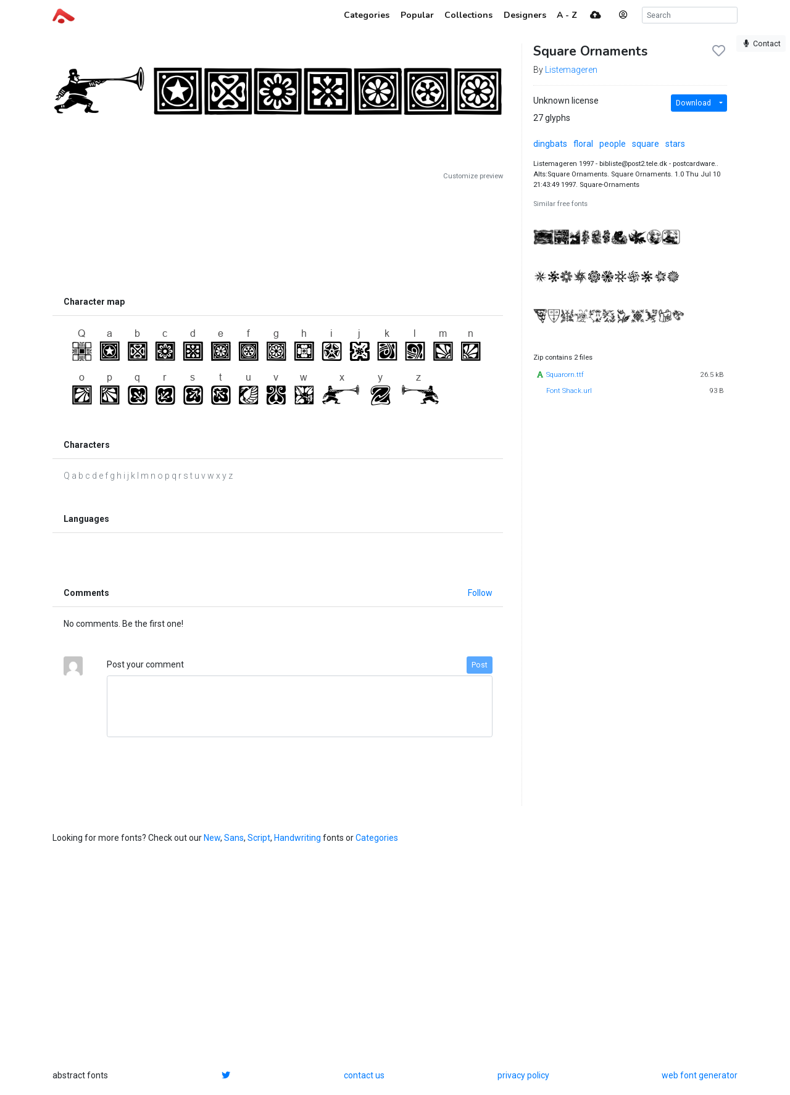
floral (583, 144)
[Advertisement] (277, 235)
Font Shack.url (569, 391)
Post (480, 665)
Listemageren (571, 70)
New (212, 838)
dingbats (550, 144)
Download (693, 103)
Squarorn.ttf (565, 375)
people (612, 144)
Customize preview (473, 176)
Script (258, 838)
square (645, 144)
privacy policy (523, 1075)
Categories (377, 838)
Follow (480, 593)
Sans (234, 838)
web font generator (700, 1075)
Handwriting (297, 838)
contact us (364, 1075)
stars (675, 144)
